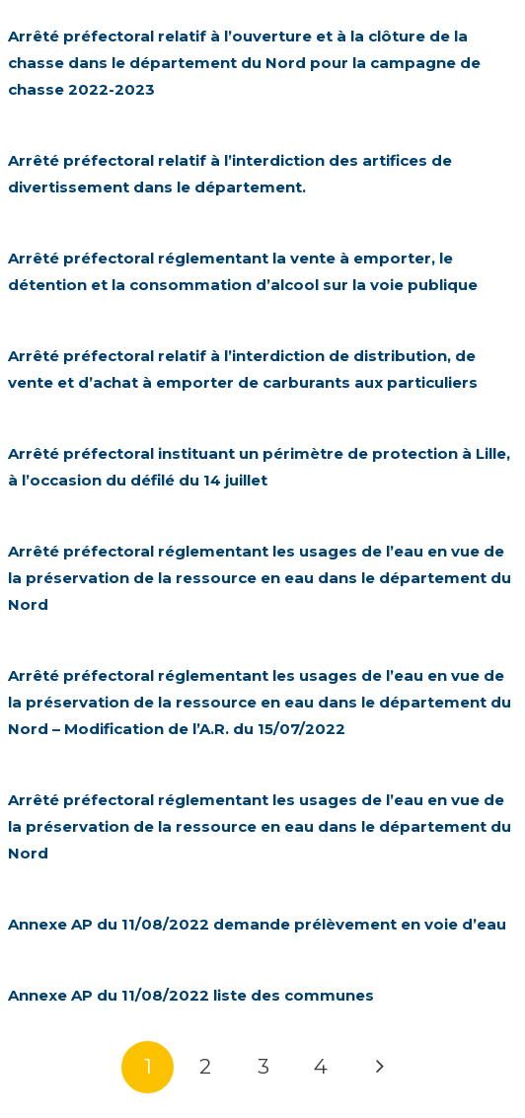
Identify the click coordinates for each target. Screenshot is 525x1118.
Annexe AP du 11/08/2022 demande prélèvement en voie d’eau (257, 924)
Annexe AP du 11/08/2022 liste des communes (191, 995)
